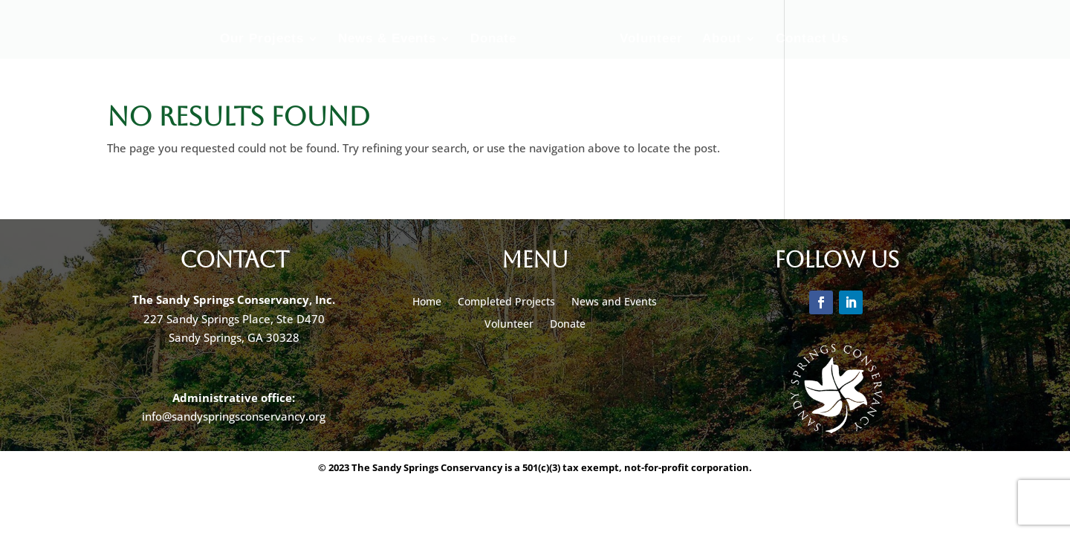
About (722, 39)
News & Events (387, 39)
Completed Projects (506, 302)
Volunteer (651, 39)
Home (426, 302)
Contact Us (812, 39)
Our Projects (262, 39)
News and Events (614, 302)
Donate (493, 39)
